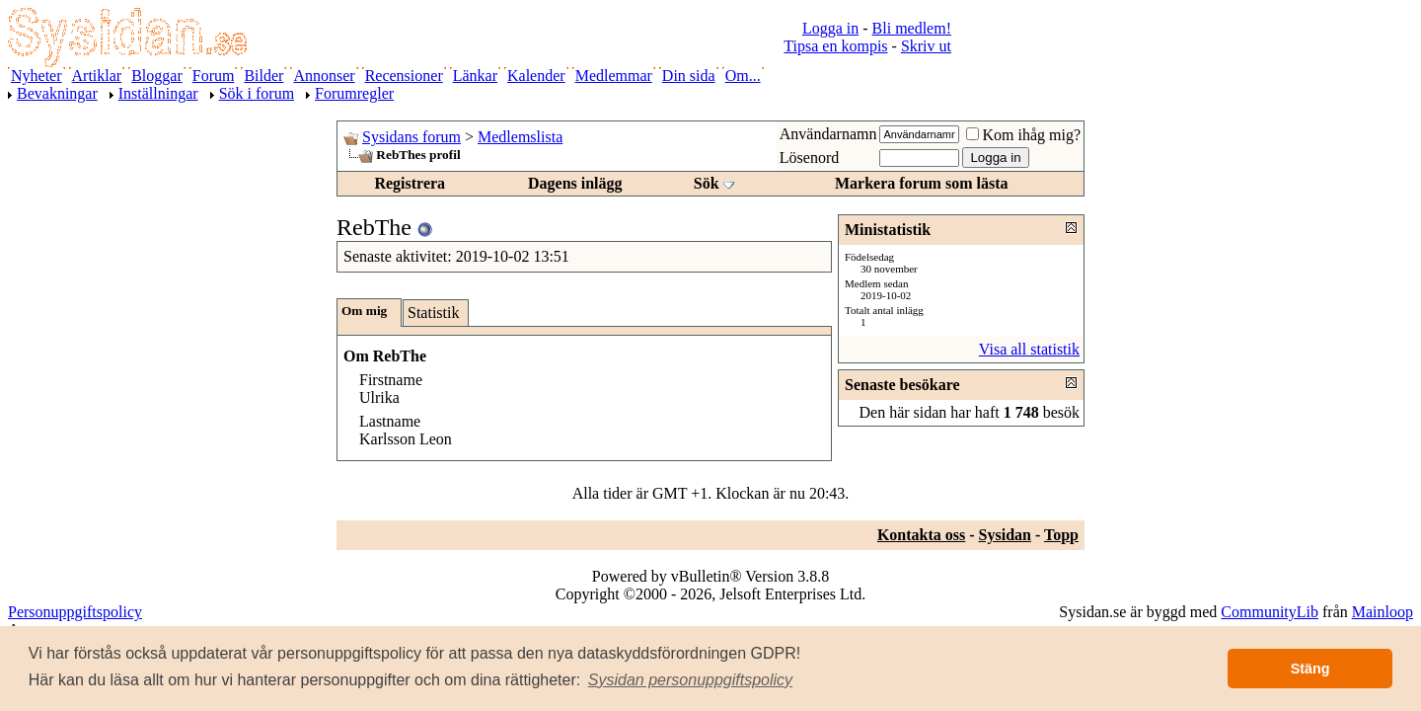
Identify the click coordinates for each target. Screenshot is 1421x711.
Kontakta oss (921, 534)
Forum (213, 75)
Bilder (263, 75)
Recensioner (404, 75)
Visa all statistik (1029, 349)
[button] (690, 680)
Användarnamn (828, 133)
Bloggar (157, 75)
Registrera (409, 183)
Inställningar (158, 93)
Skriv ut (926, 46)
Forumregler (354, 93)
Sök (706, 183)
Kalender (536, 75)
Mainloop (1382, 611)
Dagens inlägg (575, 183)
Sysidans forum (411, 136)
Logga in (830, 28)
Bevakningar (57, 93)
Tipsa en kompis (835, 46)
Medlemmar (613, 75)
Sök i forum (256, 93)
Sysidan (1005, 534)
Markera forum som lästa (922, 183)
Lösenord (809, 157)
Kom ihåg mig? (1023, 134)
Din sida (688, 75)
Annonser (323, 75)
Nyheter (36, 75)
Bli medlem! (911, 28)
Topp (1061, 534)
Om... (743, 75)
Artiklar (97, 75)
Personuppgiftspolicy (75, 611)
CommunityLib (1269, 611)
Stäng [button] (1310, 668)
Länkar (475, 75)
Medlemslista (520, 136)
